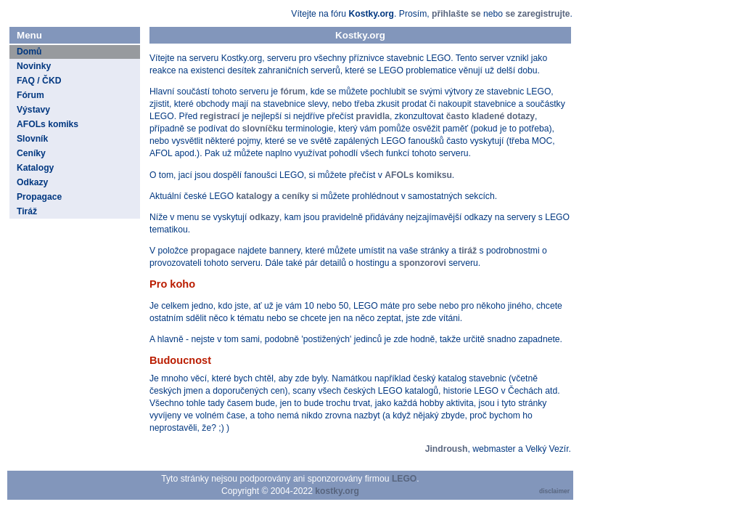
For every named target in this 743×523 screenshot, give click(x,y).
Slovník (32, 139)
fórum (292, 91)
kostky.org (337, 491)
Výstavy (33, 110)
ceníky (295, 196)
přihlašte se (456, 14)
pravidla (373, 116)
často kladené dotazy (490, 116)
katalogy (254, 196)
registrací (220, 116)
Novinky (34, 66)
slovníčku (262, 128)
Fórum (30, 95)
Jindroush (446, 449)
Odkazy (32, 182)
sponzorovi (422, 263)
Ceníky (31, 153)
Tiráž (27, 211)
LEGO (404, 479)
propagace (213, 251)
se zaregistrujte (537, 14)
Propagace (39, 197)
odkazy (264, 217)
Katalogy (35, 168)
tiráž (468, 251)
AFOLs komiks (47, 124)
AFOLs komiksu (418, 175)
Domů (29, 51)
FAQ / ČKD (39, 81)
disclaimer (554, 491)
